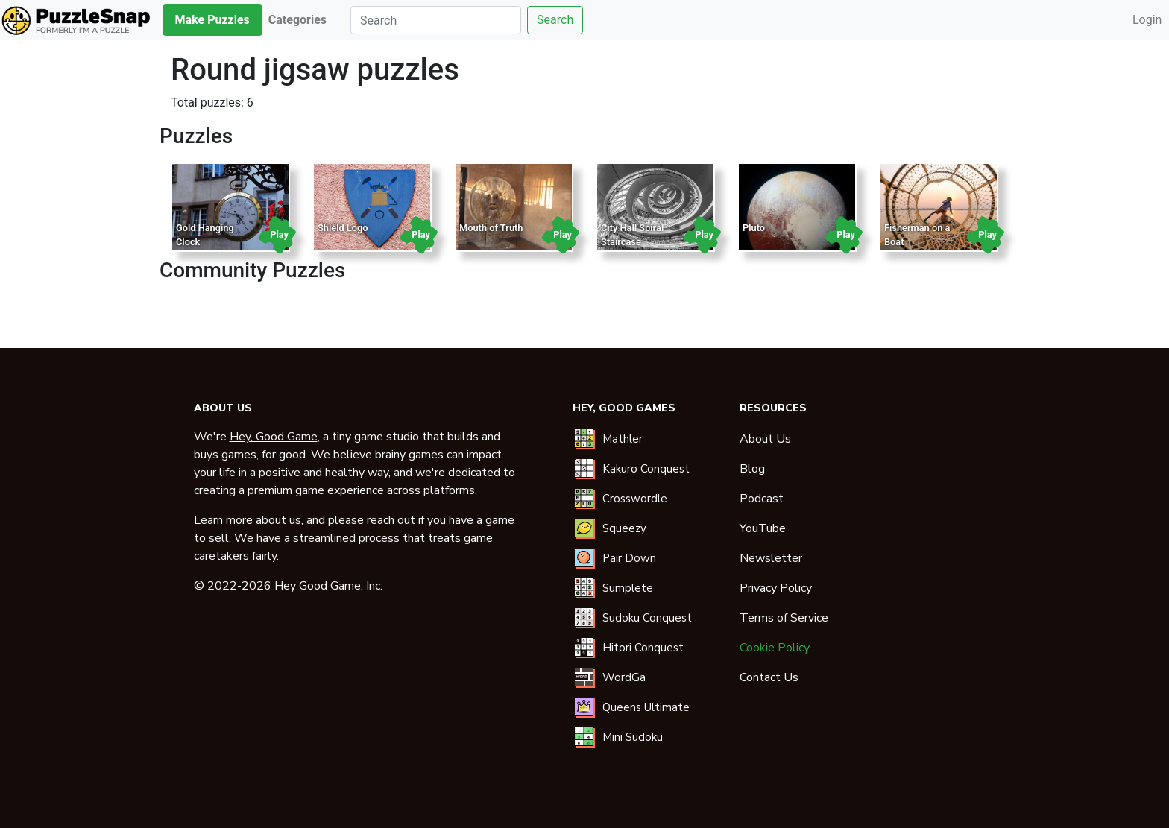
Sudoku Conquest (647, 617)
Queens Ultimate (646, 707)
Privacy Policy (776, 588)
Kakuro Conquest (646, 468)
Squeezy (624, 528)
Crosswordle (634, 498)
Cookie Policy (775, 647)
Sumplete (627, 588)
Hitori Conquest (643, 647)
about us (278, 520)
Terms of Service (784, 618)
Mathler (622, 439)
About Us (765, 439)
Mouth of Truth (491, 227)
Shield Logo (343, 227)
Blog (752, 469)
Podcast (762, 498)
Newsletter (771, 558)
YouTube (763, 528)
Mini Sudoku (632, 737)
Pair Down (629, 558)
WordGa (624, 677)
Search (555, 20)
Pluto (754, 227)
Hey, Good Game (274, 437)
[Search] (435, 20)
